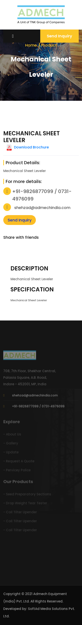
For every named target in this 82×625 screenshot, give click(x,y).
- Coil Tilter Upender (20, 512)
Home (31, 45)
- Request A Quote (18, 462)
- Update (11, 453)
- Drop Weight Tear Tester (25, 503)
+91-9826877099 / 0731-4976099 (38, 407)
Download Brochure (31, 147)
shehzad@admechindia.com (42, 207)
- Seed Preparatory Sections (27, 495)
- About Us (12, 435)
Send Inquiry (59, 36)
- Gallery (10, 444)
